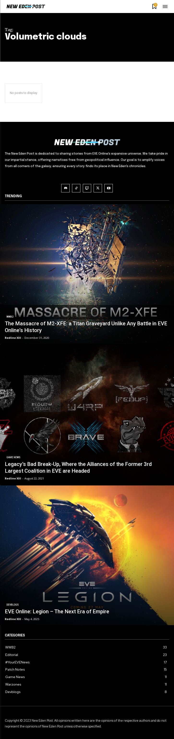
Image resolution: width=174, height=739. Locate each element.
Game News (13, 457)
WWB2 (9, 316)
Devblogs (12, 604)
